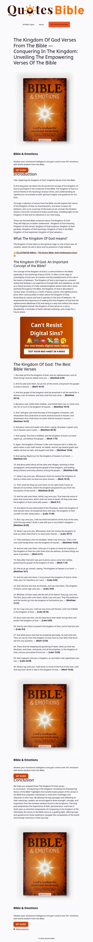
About (41, 24)
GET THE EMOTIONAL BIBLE (59, 24)
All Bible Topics (28, 24)
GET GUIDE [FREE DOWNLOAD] (21, 170)
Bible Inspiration (22, 929)
